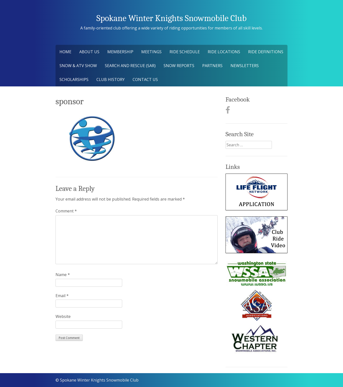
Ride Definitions (265, 51)
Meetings (151, 51)
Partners (212, 65)
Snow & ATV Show (78, 65)
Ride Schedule (185, 51)
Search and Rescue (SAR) (130, 65)
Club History (110, 79)
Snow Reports (179, 65)
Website (63, 316)
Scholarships (73, 79)
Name (63, 274)
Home (65, 51)
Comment (66, 211)
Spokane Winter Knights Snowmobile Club (171, 18)
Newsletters (244, 65)
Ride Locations (224, 51)
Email (62, 295)
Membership (120, 51)
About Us (89, 51)
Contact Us (145, 79)
